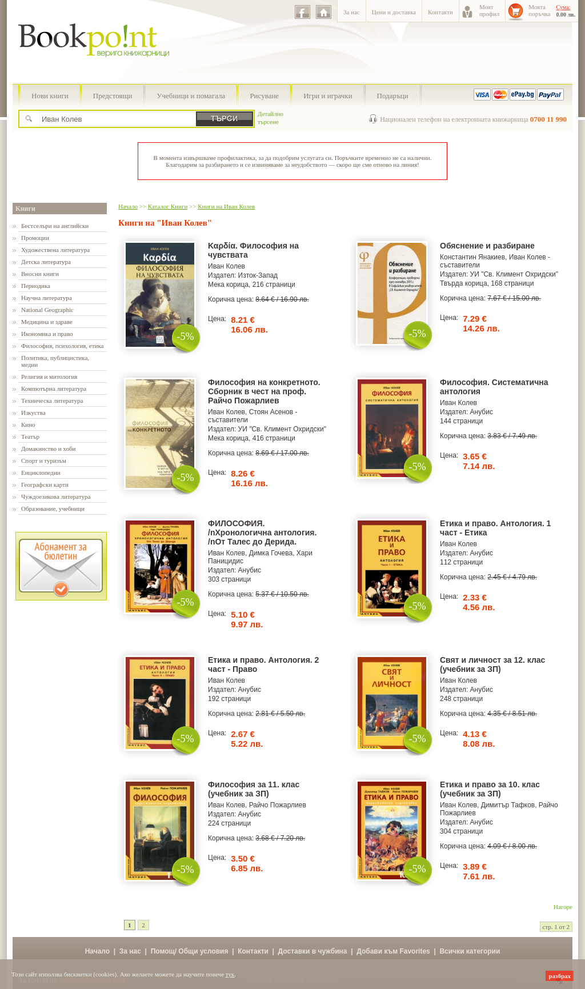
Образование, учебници (53, 508)
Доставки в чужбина (312, 951)
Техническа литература (52, 400)
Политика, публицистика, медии (55, 361)
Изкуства (33, 412)
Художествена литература (55, 249)
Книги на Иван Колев (226, 206)
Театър (30, 436)
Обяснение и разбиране (487, 245)
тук (230, 974)
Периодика (35, 285)
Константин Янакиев (472, 257)
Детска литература (46, 261)
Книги (25, 209)
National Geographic (47, 309)
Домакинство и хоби (48, 448)
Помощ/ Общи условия (190, 951)
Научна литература (46, 297)
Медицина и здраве (47, 321)
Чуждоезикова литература (55, 496)
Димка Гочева (271, 553)
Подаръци (392, 95)
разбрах (559, 975)
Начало (128, 206)
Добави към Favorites (393, 951)
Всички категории (469, 951)
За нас (351, 12)
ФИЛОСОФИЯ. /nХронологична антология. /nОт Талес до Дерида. (262, 532)
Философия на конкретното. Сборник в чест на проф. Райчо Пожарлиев (264, 391)
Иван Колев (226, 266)
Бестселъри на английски (55, 225)
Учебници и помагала (191, 95)
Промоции (35, 237)
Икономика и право (47, 333)
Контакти (440, 12)
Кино (28, 424)
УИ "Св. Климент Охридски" (514, 274)
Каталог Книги (167, 206)
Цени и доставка (394, 12)
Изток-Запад (258, 275)
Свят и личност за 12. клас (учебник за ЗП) (492, 664)
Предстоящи (113, 95)
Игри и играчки (327, 95)
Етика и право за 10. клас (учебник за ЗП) (490, 789)
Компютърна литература (53, 388)
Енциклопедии (41, 472)
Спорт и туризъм (43, 460)
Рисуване (264, 95)
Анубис (481, 412)
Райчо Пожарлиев (277, 805)
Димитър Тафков (508, 805)
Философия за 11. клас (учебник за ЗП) (253, 789)
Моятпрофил (489, 10)
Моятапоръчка (539, 10)
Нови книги (50, 95)
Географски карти (45, 484)
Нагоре (563, 906)
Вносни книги (40, 273)
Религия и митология (49, 376)
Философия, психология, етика (62, 345)
